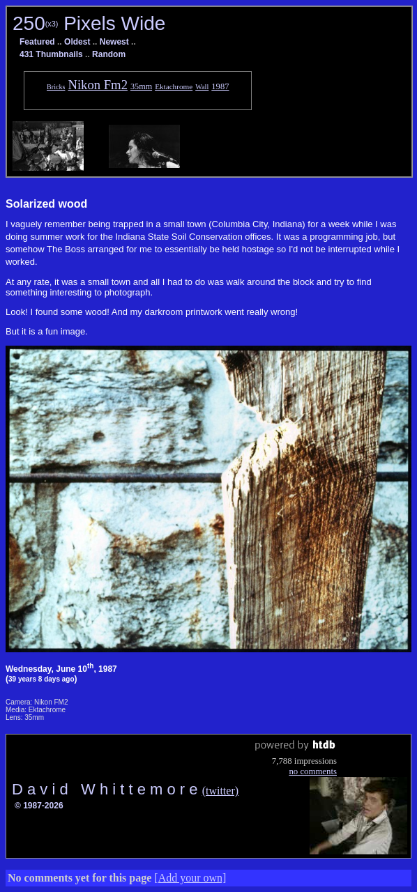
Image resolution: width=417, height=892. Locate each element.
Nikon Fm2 (98, 84)
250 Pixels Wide (89, 23)
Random (109, 54)
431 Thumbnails (51, 54)
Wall (201, 87)
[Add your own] (190, 878)
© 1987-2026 (39, 805)
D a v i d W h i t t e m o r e (107, 789)
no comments (313, 771)
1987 (220, 86)
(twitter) (220, 791)
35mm (141, 86)
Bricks (56, 87)
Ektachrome (173, 86)
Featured (37, 42)
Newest (114, 42)
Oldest (77, 42)
